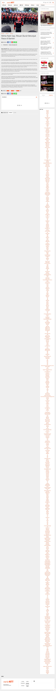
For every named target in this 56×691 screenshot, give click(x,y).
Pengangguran (47, 256)
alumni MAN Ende (47, 617)
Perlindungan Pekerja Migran (47, 319)
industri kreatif (47, 262)
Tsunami (47, 182)
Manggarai (47, 205)
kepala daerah (47, 637)
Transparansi (47, 604)
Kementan (47, 474)
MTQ (47, 489)
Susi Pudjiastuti (47, 330)
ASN (47, 353)
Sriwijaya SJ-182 (47, 328)
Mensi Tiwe (47, 305)
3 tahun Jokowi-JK (47, 231)
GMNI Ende (47, 417)
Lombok (47, 245)
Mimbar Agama (47, 506)
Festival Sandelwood (47, 413)
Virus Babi (47, 613)
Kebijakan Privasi (27, 686)
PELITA (47, 520)
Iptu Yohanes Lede (47, 442)
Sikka (47, 119)
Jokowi (47, 120)
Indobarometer (47, 288)
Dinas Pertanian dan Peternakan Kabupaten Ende (47, 396)
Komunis (47, 478)
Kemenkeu (47, 473)
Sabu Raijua (47, 121)
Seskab (47, 586)
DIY (47, 391)
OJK (47, 515)
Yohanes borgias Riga (47, 338)
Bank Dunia (47, 237)
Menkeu (47, 304)
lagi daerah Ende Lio (47, 639)
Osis (47, 518)
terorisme (47, 173)
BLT (47, 359)
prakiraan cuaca (47, 663)
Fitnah (47, 416)
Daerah (43, 5)
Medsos (47, 302)
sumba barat (47, 201)
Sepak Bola (47, 258)
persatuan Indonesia (47, 263)
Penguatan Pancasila (47, 541)
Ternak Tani (47, 600)
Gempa (47, 169)
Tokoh (47, 334)
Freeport (47, 176)
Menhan (47, 303)
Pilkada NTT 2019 (47, 554)
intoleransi (47, 630)
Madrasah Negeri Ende (47, 490)
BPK (47, 362)
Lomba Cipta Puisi (47, 485)
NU (47, 196)
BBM (47, 148)
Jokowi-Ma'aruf (47, 244)
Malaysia (47, 493)
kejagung (47, 636)
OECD (47, 514)
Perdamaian (47, 543)
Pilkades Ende (47, 556)
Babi (47, 364)
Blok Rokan (47, 383)
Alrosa (47, 183)
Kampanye (47, 184)
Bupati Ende (47, 175)
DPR (47, 269)
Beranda (4, 5)
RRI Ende (47, 571)
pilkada (47, 200)
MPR (47, 299)
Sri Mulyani (47, 199)
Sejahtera (47, 583)
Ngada (47, 185)
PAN (47, 519)
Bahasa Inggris (47, 366)
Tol (47, 260)
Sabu (47, 581)
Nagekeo (47, 138)
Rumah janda (47, 575)
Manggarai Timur (47, 206)
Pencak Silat (47, 540)
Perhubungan (47, 544)
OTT (47, 516)
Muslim (47, 512)
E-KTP (47, 276)
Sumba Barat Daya (47, 117)
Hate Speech (47, 243)
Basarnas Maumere (47, 371)
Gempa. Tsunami (47, 421)
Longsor (47, 486)
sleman (47, 667)
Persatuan (47, 198)
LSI (47, 482)
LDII (47, 481)
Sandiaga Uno (47, 582)
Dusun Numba (47, 400)
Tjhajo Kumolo (47, 602)
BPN (47, 363)
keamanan (47, 146)
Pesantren (47, 548)
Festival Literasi (47, 412)
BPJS (47, 361)
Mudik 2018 (47, 145)
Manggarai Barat (47, 142)
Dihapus (47, 275)
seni (47, 665)
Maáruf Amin (47, 207)
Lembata (47, 112)
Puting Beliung (47, 567)
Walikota (47, 614)
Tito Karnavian (47, 601)
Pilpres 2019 (47, 143)
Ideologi (47, 141)
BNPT (47, 360)
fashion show (47, 628)
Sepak (47, 585)
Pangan (47, 209)
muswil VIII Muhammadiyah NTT (47, 645)
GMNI (47, 215)
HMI (47, 427)
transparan (47, 670)
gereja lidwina (47, 629)
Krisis (47, 297)
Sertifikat (47, 259)
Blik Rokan (47, 381)
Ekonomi (16, 5)
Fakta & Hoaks (47, 278)
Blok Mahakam (47, 382)
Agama (47, 266)
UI (47, 608)
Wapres (47, 615)
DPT (47, 270)
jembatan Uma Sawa (47, 632)
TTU (47, 597)
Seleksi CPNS (47, 584)
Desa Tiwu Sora (47, 394)
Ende (47, 114)
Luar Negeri (47, 195)
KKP (47, 455)
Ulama (47, 611)
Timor (47, 152)
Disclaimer (22, 685)
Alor (47, 232)
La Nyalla (47, 483)
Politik (21, 5)
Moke (47, 510)
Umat (47, 612)
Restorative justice (47, 574)
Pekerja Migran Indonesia (47, 535)
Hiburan (32, 5)
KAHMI (47, 452)
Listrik (47, 171)
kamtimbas (47, 634)
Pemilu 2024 (47, 164)
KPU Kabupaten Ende (47, 458)
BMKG (47, 234)
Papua (47, 137)
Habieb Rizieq (47, 241)
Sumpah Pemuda (47, 329)
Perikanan (47, 197)
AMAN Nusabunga (47, 350)
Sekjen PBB (47, 326)
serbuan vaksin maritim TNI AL (47, 666)
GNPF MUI (47, 418)
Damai (47, 392)
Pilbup (47, 552)
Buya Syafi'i (47, 387)
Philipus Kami (47, 550)
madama (47, 642)
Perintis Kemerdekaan (47, 545)
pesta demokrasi (47, 662)
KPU (47, 457)
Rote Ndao (47, 324)
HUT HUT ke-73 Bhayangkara (47, 429)
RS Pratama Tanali (47, 572)
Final (47, 415)
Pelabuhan (47, 537)
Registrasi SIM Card (47, 573)
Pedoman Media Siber (27, 683)
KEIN (47, 291)
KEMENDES (47, 453)
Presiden (47, 321)
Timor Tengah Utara (47, 333)
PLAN (47, 522)
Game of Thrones (47, 419)
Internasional (47, 134)
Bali (47, 367)
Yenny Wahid (47, 230)
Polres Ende (47, 181)
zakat (47, 673)
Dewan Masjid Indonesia (47, 274)
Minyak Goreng (47, 508)
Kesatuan (47, 476)
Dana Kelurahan (47, 271)
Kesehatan (47, 296)
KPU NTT (47, 459)
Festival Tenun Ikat (47, 414)
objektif (47, 649)
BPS (47, 235)
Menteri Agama (47, 505)
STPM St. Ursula (47, 580)
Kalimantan (47, 463)
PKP (47, 521)
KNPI (47, 456)
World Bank (47, 337)
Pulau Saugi (47, 566)
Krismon (47, 480)
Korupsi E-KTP (47, 479)
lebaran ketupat (47, 640)
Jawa (47, 446)
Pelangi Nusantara (47, 539)
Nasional (10, 5)
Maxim (47, 301)
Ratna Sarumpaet (47, 322)
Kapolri (47, 294)
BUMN (47, 236)
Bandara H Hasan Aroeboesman (47, 369)
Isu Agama (47, 444)
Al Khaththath (47, 354)
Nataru (47, 307)
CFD (47, 388)
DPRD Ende (47, 240)
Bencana (47, 213)
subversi (47, 668)
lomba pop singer (47, 641)
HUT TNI (47, 430)
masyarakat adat (47, 644)
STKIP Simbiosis (47, 579)
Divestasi (47, 397)
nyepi (47, 648)
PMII (47, 523)
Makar (47, 247)
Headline (47, 111)
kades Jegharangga (47, 633)
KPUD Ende (47, 460)
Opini (37, 5)
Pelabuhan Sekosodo (47, 538)
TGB (47, 331)
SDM (47, 577)
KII (47, 454)
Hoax (47, 149)
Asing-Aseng (47, 358)
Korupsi (47, 204)
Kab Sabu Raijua (47, 462)
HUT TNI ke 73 (47, 431)
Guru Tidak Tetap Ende (47, 424)
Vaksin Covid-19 (47, 261)
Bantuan (47, 267)
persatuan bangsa (47, 660)
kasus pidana (47, 635)
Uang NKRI (47, 610)
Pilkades (47, 555)
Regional (47, 227)
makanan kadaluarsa (47, 643)
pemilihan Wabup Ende (47, 659)
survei (47, 264)
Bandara (47, 368)
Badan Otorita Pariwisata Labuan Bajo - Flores (47, 365)
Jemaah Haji (47, 447)
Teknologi (47, 150)
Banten (47, 370)
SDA (47, 576)
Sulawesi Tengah (47, 166)
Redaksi (27, 681)
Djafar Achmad (47, 214)
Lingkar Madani (47, 484)
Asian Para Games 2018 (47, 356)
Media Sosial (47, 179)
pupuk (47, 664)
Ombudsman (47, 517)
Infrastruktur (47, 118)
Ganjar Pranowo (47, 420)
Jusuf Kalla (47, 290)
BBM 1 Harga (47, 233)
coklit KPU (47, 339)
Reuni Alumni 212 (47, 228)
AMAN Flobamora (47, 349)
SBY (47, 325)
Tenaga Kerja (47, 599)
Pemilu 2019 (47, 135)
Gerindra (47, 422)
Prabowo (47, 211)
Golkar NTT (47, 423)
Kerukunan (47, 475)
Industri (47, 289)
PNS (47, 524)
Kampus (47, 293)
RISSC (47, 570)
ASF (47, 352)
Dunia (47, 399)
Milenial (47, 306)
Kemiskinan (47, 177)
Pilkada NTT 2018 (47, 139)
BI (47, 202)
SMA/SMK (47, 578)
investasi (47, 172)
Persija (47, 546)
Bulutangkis (47, 268)
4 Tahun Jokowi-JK (47, 147)
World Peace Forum (47, 616)
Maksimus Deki (47, 492)
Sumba (47, 122)
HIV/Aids (47, 426)
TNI (47, 332)
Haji (47, 242)
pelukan (47, 658)
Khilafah (47, 477)
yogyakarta (47, 672)
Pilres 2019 (47, 210)
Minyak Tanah (47, 509)
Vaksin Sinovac (47, 335)
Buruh (47, 239)
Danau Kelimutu (47, 393)
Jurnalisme (47, 451)
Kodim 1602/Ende (47, 178)
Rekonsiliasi (47, 165)
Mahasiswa (47, 246)
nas (47, 647)
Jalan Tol (47, 445)
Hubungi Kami (23, 683)
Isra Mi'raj (47, 443)
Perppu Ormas (47, 180)
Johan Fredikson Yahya (47, 448)
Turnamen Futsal (47, 606)
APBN (47, 265)
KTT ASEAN (47, 461)
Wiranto (47, 229)
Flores (47, 115)
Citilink (47, 389)
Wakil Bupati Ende (47, 336)
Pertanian (47, 140)
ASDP (47, 351)
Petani (47, 549)
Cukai (47, 390)
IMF (47, 203)
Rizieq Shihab (47, 323)
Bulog (47, 238)
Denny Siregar (47, 273)
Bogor (47, 385)
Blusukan (47, 384)
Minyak (47, 507)
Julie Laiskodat (47, 450)
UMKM (47, 609)
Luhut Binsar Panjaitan (47, 487)
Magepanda (47, 491)
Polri (47, 257)
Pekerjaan (47, 536)
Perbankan (47, 542)
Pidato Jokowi (47, 551)
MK (47, 298)
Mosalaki (47, 511)
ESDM (47, 167)
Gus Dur (47, 425)
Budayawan (47, 386)
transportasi (47, 174)
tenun (47, 669)
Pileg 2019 (47, 553)
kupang (47, 153)
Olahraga (27, 5)
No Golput (47, 513)
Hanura (47, 432)
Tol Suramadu (47, 603)
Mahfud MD (47, 300)
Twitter (47, 607)
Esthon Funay (47, 277)
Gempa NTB (47, 170)
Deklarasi (47, 272)
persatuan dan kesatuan (47, 661)
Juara (47, 449)
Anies (47, 355)
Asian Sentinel (47, 357)
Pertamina (47, 547)
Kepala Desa (47, 295)
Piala (47, 320)
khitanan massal (47, 638)
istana (47, 631)
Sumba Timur (47, 144)
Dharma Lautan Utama (47, 395)
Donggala (47, 398)
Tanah (47, 598)
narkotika (47, 646)
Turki (47, 605)
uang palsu (47, 671)
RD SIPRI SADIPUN (47, 568)
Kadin (47, 292)
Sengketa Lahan (47, 327)
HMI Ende (47, 428)
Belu (47, 212)
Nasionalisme (47, 136)
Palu (47, 208)
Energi (47, 168)
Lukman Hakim (47, 488)
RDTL (47, 569)
